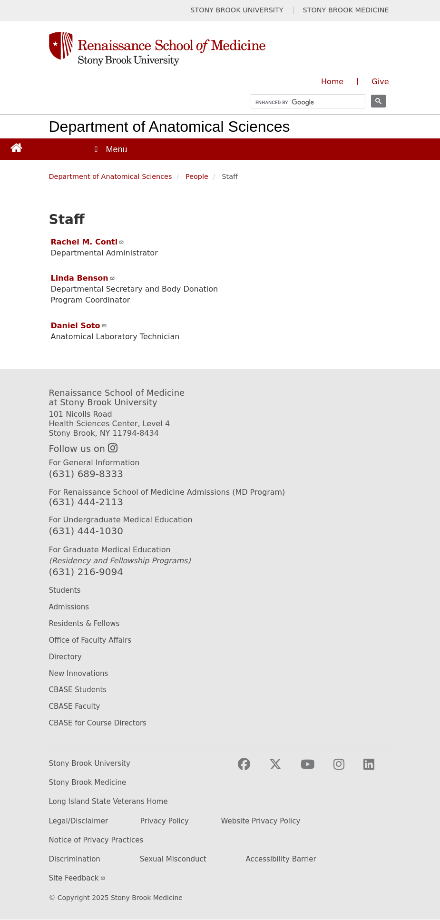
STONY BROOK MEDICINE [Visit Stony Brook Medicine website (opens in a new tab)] (346, 10)
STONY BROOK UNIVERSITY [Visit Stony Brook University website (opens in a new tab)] (236, 10)
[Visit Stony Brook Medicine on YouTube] (315, 768)
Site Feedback (77, 878)
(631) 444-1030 (86, 531)
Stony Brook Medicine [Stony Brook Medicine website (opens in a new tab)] (88, 783)
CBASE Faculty (74, 706)
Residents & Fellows (84, 623)
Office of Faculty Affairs (90, 640)
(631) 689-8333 (86, 474)
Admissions (69, 607)
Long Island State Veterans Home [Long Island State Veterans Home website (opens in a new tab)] (108, 802)
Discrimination (74, 859)
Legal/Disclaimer (78, 821)
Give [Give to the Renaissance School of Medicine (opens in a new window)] (380, 81)
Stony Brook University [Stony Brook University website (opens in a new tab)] (89, 764)
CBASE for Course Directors (98, 723)
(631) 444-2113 (86, 502)
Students (65, 590)
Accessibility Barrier (281, 859)
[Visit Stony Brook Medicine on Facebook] (251, 768)
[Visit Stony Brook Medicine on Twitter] (283, 768)
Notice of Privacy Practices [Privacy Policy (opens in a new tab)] (96, 840)
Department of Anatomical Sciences (169, 126)
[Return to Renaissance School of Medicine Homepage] (16, 147)
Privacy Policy (164, 821)
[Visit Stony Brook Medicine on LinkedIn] (376, 768)
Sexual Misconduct (173, 859)
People (197, 176)
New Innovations (78, 673)
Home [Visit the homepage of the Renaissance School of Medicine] (332, 81)
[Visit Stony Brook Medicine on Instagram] (346, 768)
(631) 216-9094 (86, 571)
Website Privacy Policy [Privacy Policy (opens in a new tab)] (261, 821)
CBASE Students (78, 689)
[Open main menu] (110, 149)
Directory (65, 657)
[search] (303, 102)
